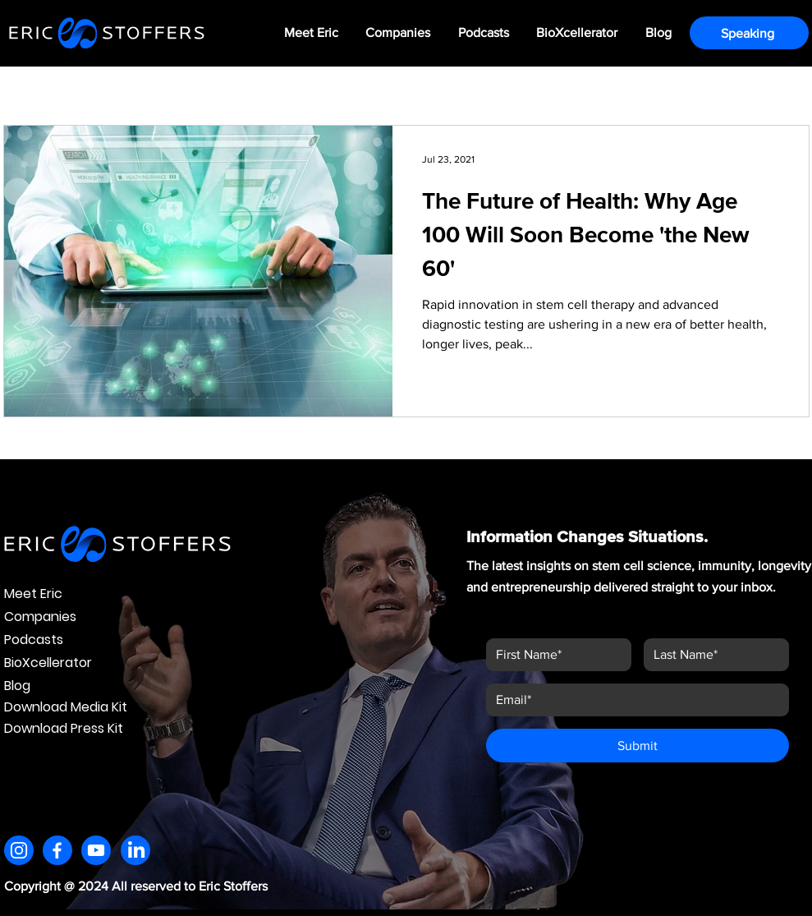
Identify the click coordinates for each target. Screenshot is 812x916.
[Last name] (711, 654)
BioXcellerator (48, 662)
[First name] (554, 654)
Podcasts (33, 639)
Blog (17, 685)
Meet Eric (33, 593)
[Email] (632, 700)
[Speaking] (749, 32)
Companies (40, 616)
